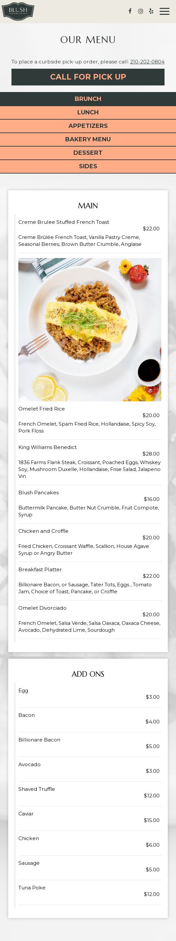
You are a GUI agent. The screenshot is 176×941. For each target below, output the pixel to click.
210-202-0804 (147, 62)
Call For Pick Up (88, 77)
